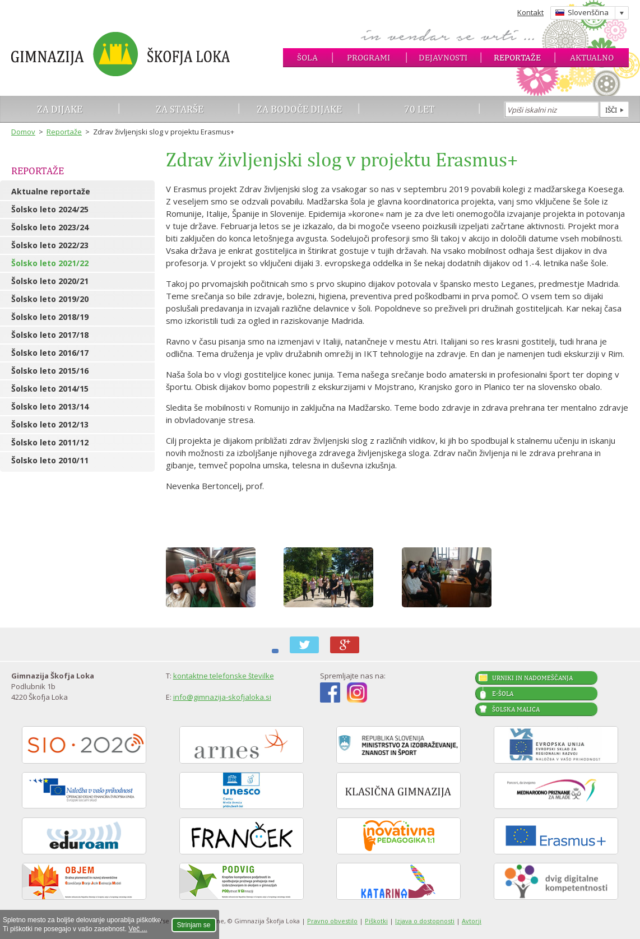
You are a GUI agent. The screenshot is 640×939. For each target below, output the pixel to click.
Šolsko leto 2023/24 (50, 227)
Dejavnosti (443, 57)
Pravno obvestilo (332, 921)
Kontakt (530, 12)
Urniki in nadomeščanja (532, 678)
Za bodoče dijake (299, 109)
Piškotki (376, 921)
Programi (368, 57)
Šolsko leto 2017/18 (50, 334)
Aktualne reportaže (50, 191)
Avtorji (471, 921)
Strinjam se (194, 925)
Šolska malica (516, 709)
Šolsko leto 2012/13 (50, 424)
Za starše (179, 109)
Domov (23, 132)
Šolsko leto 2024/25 (50, 209)
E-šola (502, 694)
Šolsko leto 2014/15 (50, 388)
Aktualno (592, 57)
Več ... (137, 929)
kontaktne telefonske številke (223, 676)
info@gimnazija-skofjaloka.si (222, 697)
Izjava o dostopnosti (425, 921)
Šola (307, 57)
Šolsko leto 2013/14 (50, 406)
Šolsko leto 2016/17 (50, 352)
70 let (419, 109)
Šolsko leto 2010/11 (50, 460)
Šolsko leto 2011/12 (50, 442)
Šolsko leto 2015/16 (50, 370)
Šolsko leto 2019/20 (50, 299)
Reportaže (517, 57)
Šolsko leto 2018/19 (50, 317)
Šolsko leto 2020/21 (50, 281)
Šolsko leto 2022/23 (50, 245)
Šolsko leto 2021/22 (50, 263)
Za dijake (59, 109)
